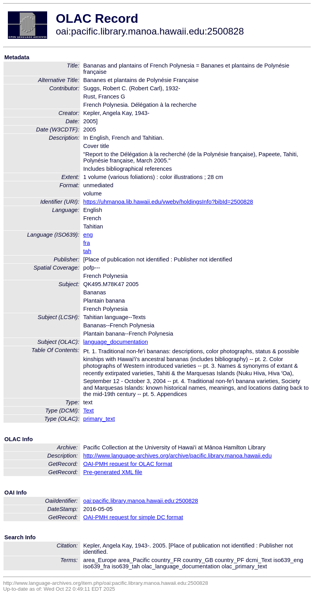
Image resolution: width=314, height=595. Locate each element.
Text (88, 410)
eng (88, 235)
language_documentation (115, 342)
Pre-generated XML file (112, 472)
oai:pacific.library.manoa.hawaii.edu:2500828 (140, 501)
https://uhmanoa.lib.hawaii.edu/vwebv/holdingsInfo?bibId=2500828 (168, 202)
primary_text (99, 419)
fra (86, 243)
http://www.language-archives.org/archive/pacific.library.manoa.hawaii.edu (177, 456)
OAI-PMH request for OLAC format (127, 464)
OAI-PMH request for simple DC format (133, 517)
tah (87, 251)
